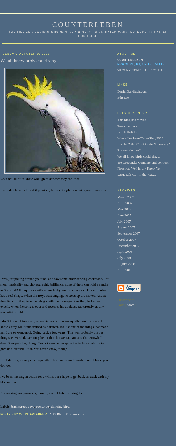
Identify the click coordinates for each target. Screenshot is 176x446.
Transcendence (127, 126)
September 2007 (128, 233)
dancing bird (60, 406)
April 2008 (124, 252)
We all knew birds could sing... (138, 156)
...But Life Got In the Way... (136, 174)
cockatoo (42, 406)
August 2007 (126, 227)
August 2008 (126, 264)
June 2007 (124, 215)
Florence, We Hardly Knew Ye (138, 168)
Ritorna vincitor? (129, 150)
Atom (131, 305)
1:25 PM (56, 414)
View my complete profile (140, 70)
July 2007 (124, 221)
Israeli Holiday (127, 132)
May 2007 (124, 209)
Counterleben (130, 59)
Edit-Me (123, 97)
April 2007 (124, 203)
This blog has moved (131, 120)
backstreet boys (22, 406)
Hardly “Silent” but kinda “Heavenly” (143, 144)
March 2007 (125, 197)
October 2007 (126, 240)
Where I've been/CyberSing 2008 (140, 138)
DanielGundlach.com (132, 91)
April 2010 (124, 270)
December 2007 (128, 246)
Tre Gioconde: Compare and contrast (142, 162)
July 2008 (124, 258)
